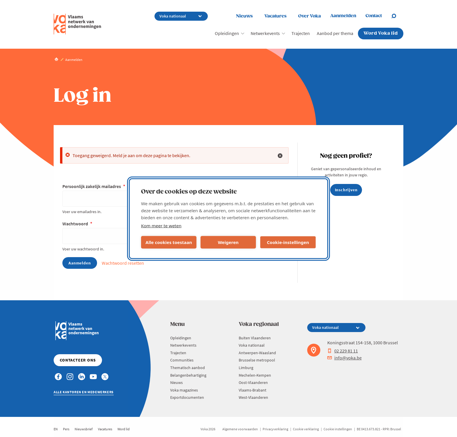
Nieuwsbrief (84, 429)
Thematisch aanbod (187, 367)
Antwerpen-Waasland (257, 352)
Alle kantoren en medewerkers (84, 392)
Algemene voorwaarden (240, 429)
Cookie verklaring (306, 429)
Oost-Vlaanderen (253, 382)
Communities (182, 360)
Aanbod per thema (335, 33)
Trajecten (300, 33)
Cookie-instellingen (288, 242)
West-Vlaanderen (253, 397)
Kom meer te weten (161, 225)
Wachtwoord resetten (123, 263)
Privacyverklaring (275, 429)
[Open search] (397, 16)
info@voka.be (344, 358)
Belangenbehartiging (188, 375)
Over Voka (309, 16)
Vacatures (275, 16)
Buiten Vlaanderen (255, 338)
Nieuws (244, 16)
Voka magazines (184, 390)
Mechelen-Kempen (255, 375)
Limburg (246, 367)
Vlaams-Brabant (252, 390)
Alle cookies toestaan (168, 242)
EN (56, 429)
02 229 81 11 (342, 351)
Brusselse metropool (257, 360)
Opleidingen (227, 33)
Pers (66, 429)
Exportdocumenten (187, 397)
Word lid (123, 429)
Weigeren (228, 242)
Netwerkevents (265, 33)
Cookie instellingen (338, 429)
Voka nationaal (252, 345)
